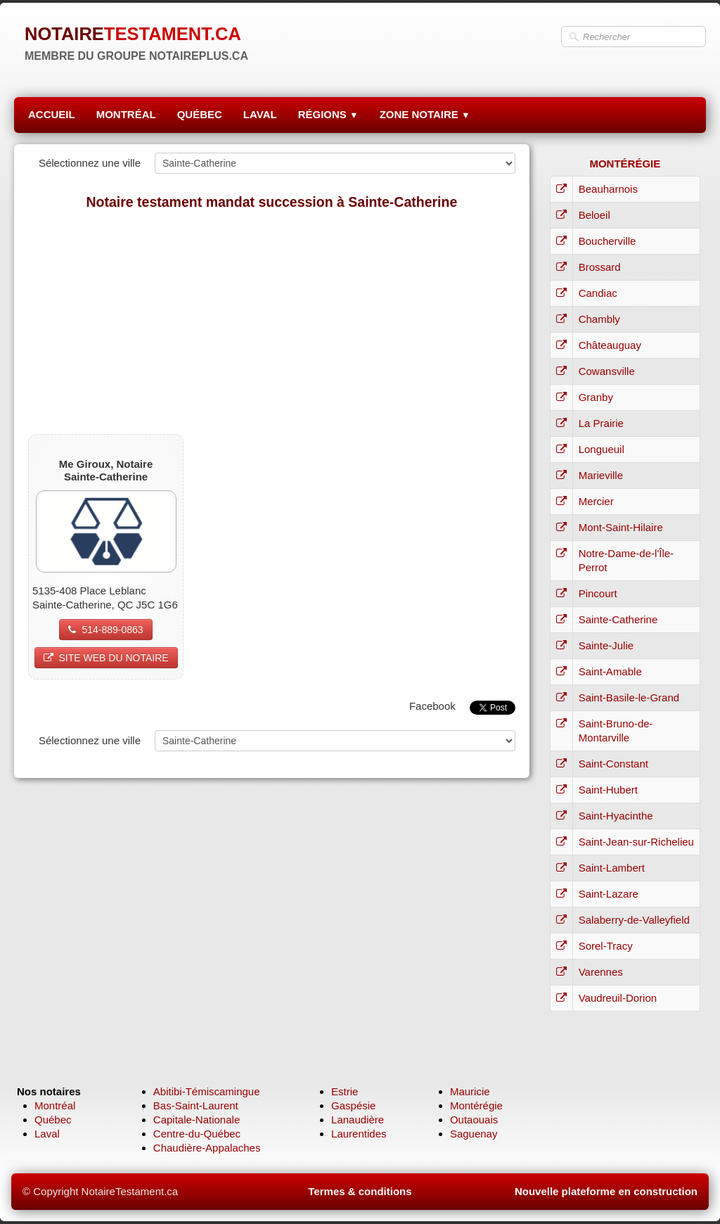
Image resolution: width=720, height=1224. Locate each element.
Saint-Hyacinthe (616, 816)
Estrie (344, 1091)
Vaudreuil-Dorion (618, 998)
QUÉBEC (199, 114)
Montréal (54, 1105)
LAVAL (260, 114)
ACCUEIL (51, 114)
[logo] (136, 42)
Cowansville (607, 371)
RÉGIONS (328, 114)
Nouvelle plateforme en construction (606, 1191)
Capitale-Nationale (196, 1120)
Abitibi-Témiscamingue (206, 1091)
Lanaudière (357, 1120)
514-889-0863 (105, 629)
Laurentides (358, 1134)
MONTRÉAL (126, 114)
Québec (53, 1120)
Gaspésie (353, 1105)
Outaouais (474, 1120)
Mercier (596, 501)
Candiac (598, 293)
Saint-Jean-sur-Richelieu (636, 842)
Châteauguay (610, 345)
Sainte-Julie (606, 645)
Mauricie (470, 1091)
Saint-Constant (613, 764)
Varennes (601, 972)
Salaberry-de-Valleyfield (634, 920)
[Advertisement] (271, 321)
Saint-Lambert (612, 868)
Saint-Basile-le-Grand (629, 697)
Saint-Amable (610, 671)
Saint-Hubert (608, 790)
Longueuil (601, 449)
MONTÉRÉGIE (624, 164)
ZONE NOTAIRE (425, 114)
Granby (596, 397)
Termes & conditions (359, 1191)
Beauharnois (608, 189)
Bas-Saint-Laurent (195, 1105)
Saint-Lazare (608, 894)
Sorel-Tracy (606, 946)
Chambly (599, 319)
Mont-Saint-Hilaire (621, 527)
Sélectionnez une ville (90, 163)
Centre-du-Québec (196, 1134)
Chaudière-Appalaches (207, 1148)
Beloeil (594, 215)
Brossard (600, 267)
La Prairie (601, 423)
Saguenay (474, 1134)
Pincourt (598, 593)
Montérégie (476, 1105)
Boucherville (607, 241)
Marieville (601, 475)
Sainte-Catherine (618, 619)
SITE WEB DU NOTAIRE (106, 657)
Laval (47, 1134)
